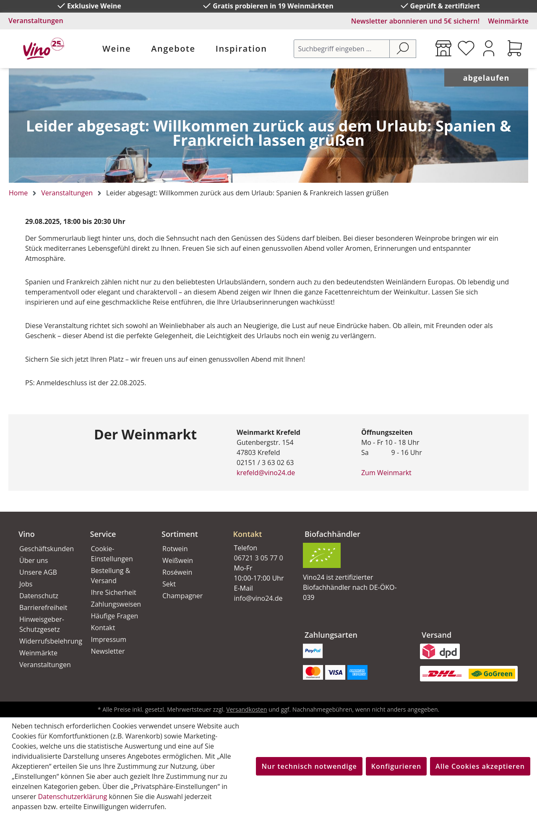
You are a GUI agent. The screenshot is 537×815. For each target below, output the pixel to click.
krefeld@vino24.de (266, 472)
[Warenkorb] (515, 48)
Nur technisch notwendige (309, 766)
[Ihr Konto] (489, 48)
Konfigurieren (396, 766)
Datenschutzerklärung (72, 796)
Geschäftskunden (45, 548)
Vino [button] (26, 534)
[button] (259, 527)
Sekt (169, 584)
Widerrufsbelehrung (45, 641)
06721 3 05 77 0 (258, 558)
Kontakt (103, 627)
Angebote (173, 48)
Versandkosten (246, 709)
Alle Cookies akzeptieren (480, 766)
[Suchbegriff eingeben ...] (342, 48)
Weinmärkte (508, 21)
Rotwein (175, 548)
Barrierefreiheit (43, 607)
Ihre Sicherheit (113, 592)
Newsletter (108, 651)
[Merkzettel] (466, 48)
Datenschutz (38, 595)
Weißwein (177, 560)
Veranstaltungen (35, 20)
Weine (116, 48)
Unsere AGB (38, 572)
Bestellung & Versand (110, 575)
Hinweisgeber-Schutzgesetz (41, 624)
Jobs (25, 584)
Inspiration (241, 48)
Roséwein (177, 572)
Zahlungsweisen (116, 604)
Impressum (108, 639)
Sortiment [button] (180, 534)
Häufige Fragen (114, 615)
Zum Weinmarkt (386, 472)
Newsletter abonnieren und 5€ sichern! (415, 21)
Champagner (182, 595)
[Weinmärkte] (443, 48)
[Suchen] (402, 48)
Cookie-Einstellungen (112, 553)
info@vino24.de (258, 598)
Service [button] (103, 534)
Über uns (33, 560)
